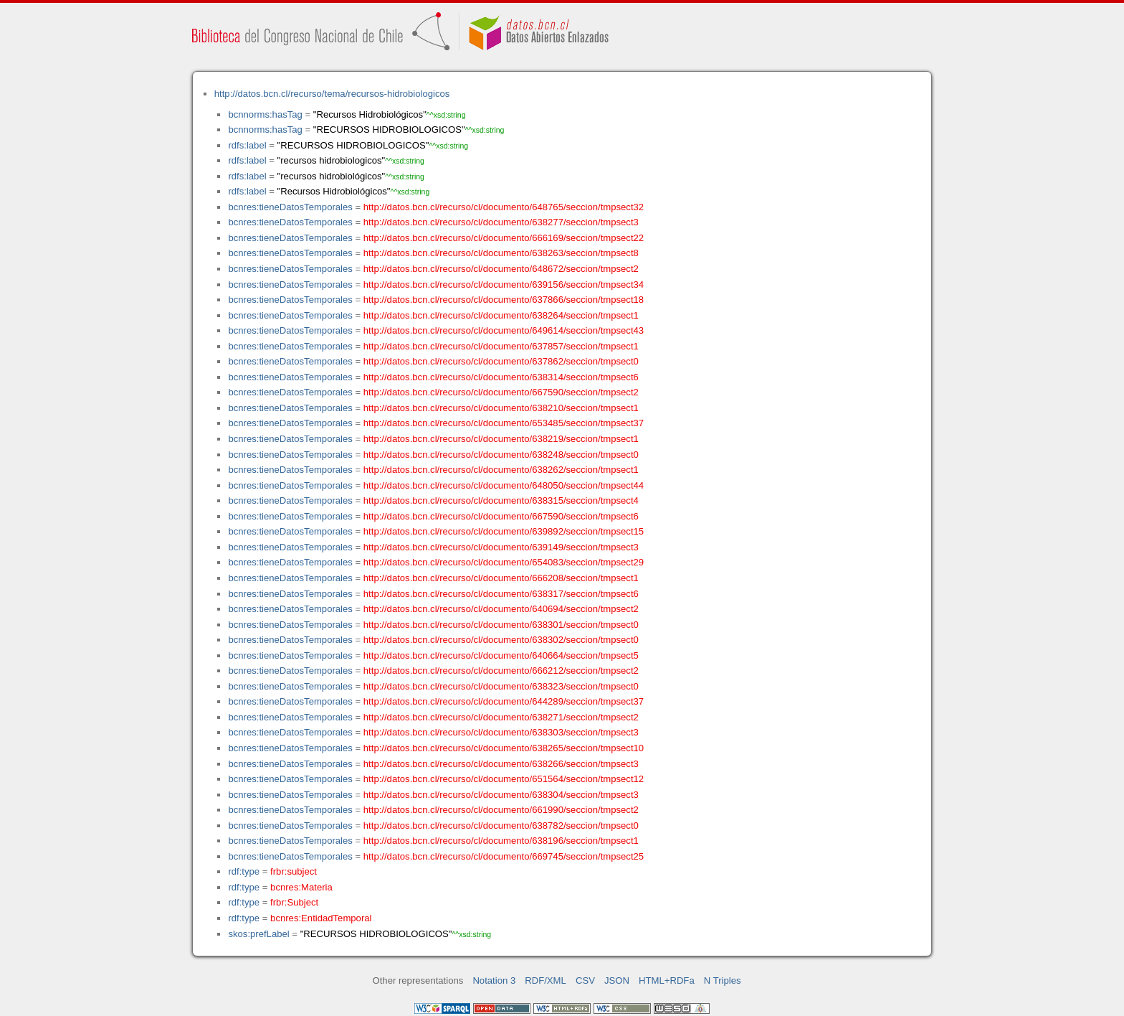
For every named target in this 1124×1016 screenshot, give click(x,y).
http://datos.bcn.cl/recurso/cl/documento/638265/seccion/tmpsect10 (503, 748)
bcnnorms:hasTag (265, 114)
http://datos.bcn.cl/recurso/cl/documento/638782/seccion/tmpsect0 (501, 825)
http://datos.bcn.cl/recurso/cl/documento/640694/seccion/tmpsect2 (501, 608)
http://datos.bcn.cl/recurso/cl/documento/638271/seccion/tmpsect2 (501, 717)
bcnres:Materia (301, 887)
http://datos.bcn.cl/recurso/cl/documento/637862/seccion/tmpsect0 (501, 361)
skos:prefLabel (258, 933)
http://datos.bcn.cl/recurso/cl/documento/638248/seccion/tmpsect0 (501, 454)
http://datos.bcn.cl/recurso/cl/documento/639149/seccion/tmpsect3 (501, 547)
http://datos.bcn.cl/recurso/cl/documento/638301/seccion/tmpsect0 (501, 624)
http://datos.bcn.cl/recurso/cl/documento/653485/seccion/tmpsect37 (503, 423)
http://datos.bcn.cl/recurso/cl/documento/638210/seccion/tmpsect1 (501, 408)
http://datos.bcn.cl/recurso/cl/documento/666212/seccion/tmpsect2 (501, 670)
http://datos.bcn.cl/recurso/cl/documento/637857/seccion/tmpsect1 (501, 346)
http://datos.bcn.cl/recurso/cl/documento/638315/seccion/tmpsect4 (501, 500)
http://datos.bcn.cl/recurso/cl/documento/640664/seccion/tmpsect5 (501, 655)
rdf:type (243, 871)
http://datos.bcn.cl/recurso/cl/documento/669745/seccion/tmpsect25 (503, 856)
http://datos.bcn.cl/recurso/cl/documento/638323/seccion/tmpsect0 (501, 686)
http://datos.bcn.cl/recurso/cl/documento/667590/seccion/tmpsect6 (501, 516)
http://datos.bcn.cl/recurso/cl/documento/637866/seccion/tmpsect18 (503, 299)
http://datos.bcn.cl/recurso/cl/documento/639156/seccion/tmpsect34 (503, 284)
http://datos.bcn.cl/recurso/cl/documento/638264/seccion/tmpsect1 (501, 315)
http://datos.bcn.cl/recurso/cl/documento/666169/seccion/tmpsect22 (503, 237)
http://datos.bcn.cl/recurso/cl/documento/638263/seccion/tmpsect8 (501, 253)
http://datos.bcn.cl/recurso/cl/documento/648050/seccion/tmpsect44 (503, 485)
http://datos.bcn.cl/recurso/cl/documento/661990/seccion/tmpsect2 (501, 809)
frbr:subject (293, 871)
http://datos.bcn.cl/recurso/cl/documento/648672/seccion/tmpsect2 (501, 268)
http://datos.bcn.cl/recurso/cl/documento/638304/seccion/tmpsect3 (501, 794)
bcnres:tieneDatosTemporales (290, 207)
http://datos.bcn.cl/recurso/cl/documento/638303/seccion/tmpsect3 (501, 732)
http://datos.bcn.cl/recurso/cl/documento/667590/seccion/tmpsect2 (501, 392)
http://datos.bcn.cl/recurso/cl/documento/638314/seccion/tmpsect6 (501, 377)
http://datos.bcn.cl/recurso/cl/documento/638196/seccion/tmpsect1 (501, 840)
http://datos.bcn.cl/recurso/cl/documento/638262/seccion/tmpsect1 (501, 469)
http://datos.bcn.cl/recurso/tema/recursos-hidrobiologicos (332, 93)
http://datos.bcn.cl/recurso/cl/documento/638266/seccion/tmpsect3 (501, 763)
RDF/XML (545, 980)
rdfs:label (247, 145)
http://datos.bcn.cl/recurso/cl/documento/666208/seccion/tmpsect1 (501, 578)
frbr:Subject (294, 902)
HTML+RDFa (667, 980)
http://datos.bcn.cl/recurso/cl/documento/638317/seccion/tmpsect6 (501, 593)
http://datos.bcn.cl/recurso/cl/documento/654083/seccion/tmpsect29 (503, 562)
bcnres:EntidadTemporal (320, 918)
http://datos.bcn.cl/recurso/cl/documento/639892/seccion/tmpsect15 (503, 531)
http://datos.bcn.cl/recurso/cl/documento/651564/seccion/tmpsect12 (503, 778)
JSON (616, 980)
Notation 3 (493, 980)
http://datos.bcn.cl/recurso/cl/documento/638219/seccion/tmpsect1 (501, 438)
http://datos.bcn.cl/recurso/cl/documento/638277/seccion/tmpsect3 (501, 222)
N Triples (722, 980)
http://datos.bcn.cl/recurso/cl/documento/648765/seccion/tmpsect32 (503, 207)
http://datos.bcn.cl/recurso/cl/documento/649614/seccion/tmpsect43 (503, 330)
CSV (585, 980)
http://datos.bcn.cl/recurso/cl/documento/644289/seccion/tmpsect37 (503, 701)
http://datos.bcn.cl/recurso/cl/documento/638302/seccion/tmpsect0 (501, 639)
